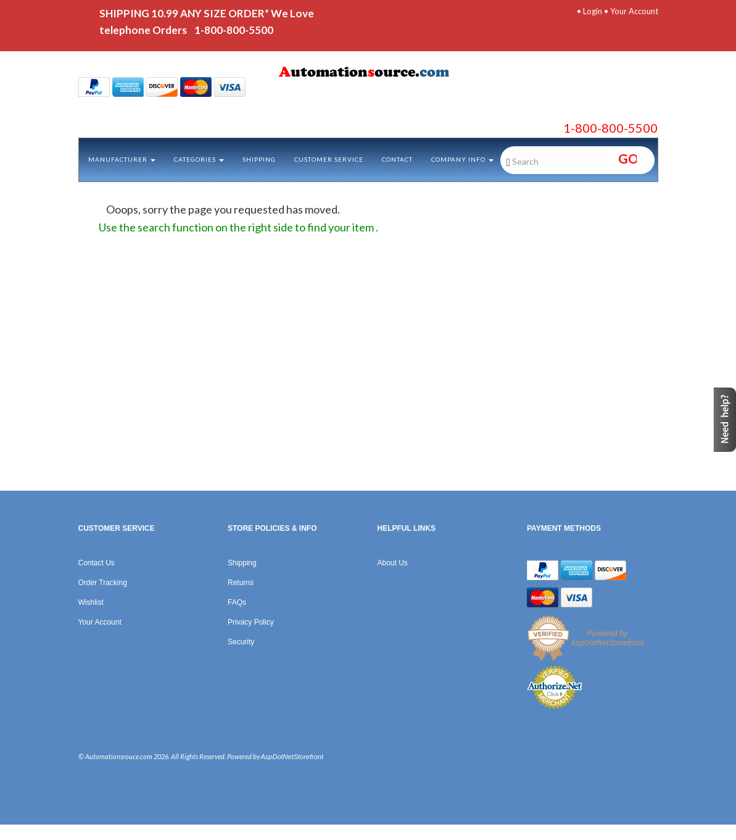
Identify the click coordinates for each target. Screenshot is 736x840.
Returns (241, 582)
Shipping (259, 159)
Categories (199, 159)
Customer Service (328, 159)
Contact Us (96, 563)
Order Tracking (102, 582)
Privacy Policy (251, 622)
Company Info (462, 159)
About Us (393, 563)
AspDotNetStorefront (292, 756)
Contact (397, 159)
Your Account (634, 11)
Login (592, 11)
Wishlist (91, 602)
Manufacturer (121, 159)
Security (241, 642)
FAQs (237, 602)
